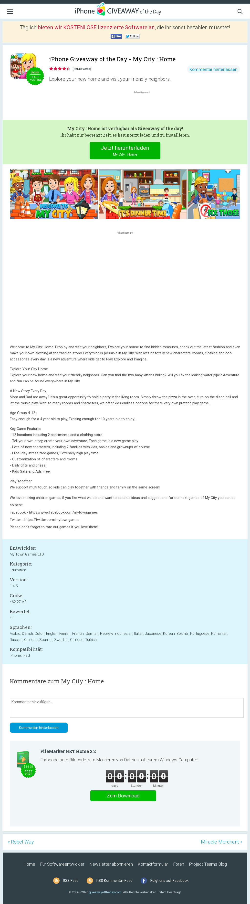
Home (29, 864)
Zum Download (123, 796)
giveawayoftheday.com (105, 892)
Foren (178, 864)
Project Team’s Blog (208, 864)
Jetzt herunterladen (125, 151)
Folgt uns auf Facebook (169, 880)
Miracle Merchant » (221, 842)
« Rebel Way (21, 842)
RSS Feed (70, 880)
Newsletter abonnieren (111, 864)
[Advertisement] (144, 106)
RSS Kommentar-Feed (114, 880)
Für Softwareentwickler (62, 864)
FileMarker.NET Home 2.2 (68, 751)
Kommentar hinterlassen (213, 69)
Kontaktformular (153, 864)
